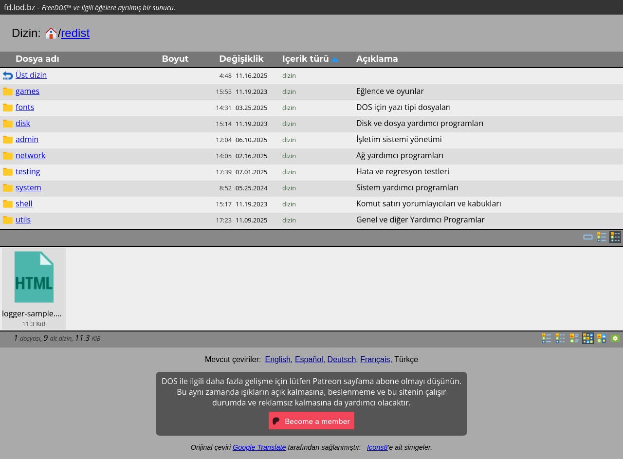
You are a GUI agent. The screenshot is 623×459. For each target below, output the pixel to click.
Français (375, 359)
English (278, 359)
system (28, 187)
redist (75, 32)
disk (23, 123)
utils (23, 219)
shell (24, 203)
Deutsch (342, 359)
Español (309, 359)
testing (28, 171)
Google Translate (259, 447)
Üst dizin (31, 75)
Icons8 (377, 447)
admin (27, 139)
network (30, 155)
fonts (25, 107)
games (27, 91)
